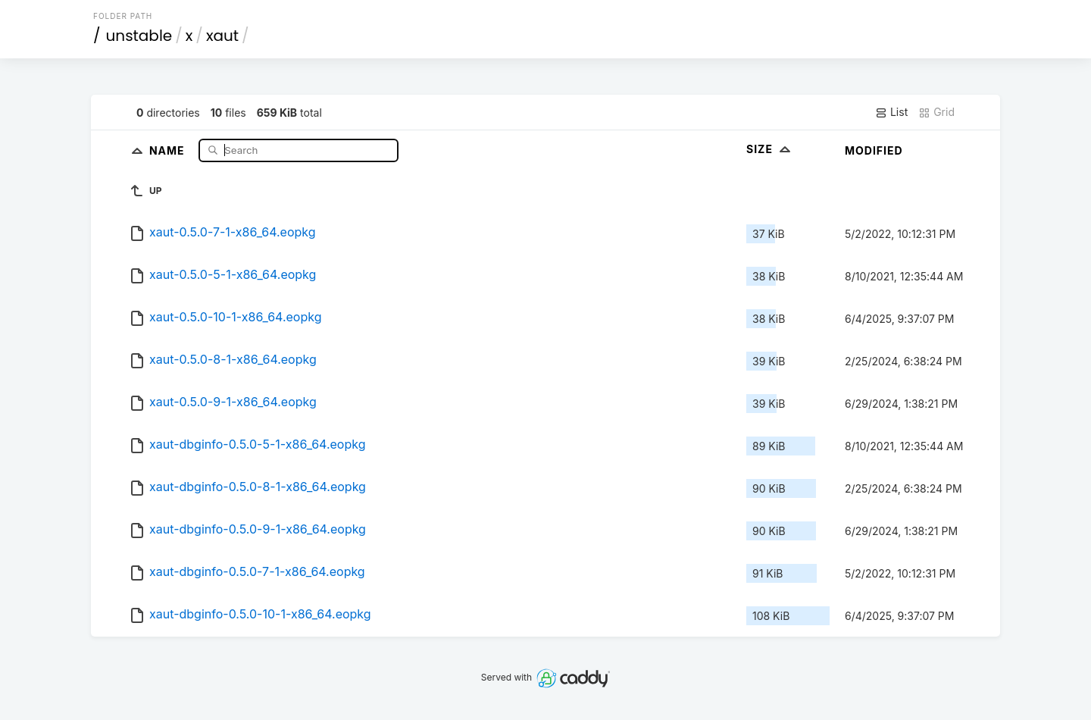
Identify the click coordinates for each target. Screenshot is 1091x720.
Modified (874, 150)
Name (168, 149)
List (891, 112)
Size (770, 148)
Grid (936, 112)
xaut (222, 35)
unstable (139, 35)
